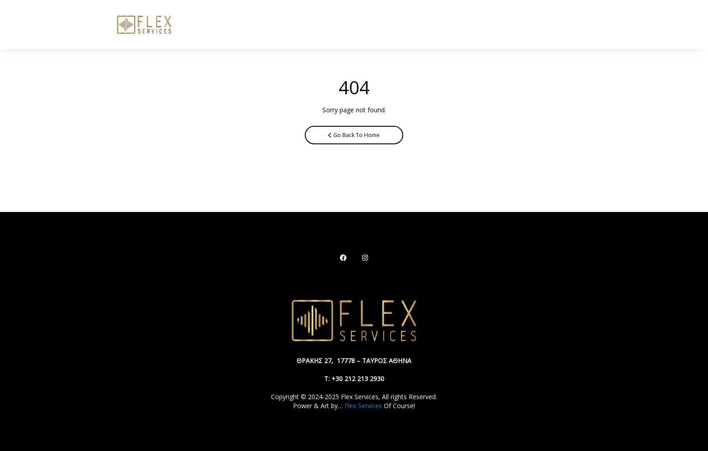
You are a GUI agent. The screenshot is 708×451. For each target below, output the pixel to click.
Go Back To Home (354, 135)
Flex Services (363, 405)
